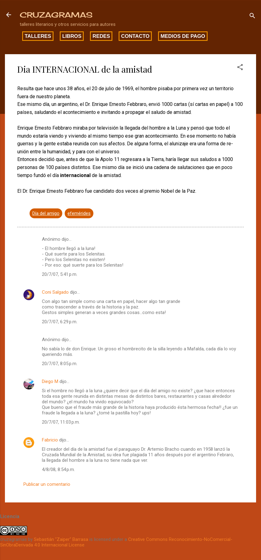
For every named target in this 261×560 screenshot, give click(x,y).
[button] (240, 68)
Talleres (38, 36)
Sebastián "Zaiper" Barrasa (61, 539)
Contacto (135, 36)
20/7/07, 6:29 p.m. (59, 321)
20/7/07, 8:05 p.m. (59, 363)
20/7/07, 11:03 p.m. (61, 422)
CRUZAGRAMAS (56, 14)
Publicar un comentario (46, 484)
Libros (71, 36)
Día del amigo (45, 213)
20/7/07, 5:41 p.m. (59, 274)
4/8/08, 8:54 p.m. (58, 469)
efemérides (79, 213)
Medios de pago (183, 36)
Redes (101, 36)
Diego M (50, 381)
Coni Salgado (55, 292)
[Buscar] (252, 16)
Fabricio (50, 440)
